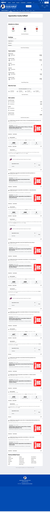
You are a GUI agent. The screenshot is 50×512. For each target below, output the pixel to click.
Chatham (26, 331)
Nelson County (21, 464)
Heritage (20, 456)
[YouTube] (41, 0)
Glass (9, 464)
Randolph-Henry (33, 458)
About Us (22, 496)
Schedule (14, 10)
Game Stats (10, 146)
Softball (9, 2)
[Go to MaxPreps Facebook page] (31, 494)
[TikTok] (39, 0)
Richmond (9, 43)
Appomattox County (14, 164)
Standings (23, 10)
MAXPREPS (3, 0)
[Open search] (40, 2)
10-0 (27, 153)
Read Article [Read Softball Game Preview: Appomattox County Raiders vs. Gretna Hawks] (10, 450)
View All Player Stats (25, 82)
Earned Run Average (11, 100)
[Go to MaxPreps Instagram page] (25, 494)
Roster (17, 10)
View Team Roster (25, 94)
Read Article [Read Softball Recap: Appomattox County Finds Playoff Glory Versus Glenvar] (10, 256)
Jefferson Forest (21, 458)
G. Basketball (29, 2)
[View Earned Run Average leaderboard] (33, 102)
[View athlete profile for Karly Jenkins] (25, 53)
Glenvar (39, 291)
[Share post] (41, 134)
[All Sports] (33, 2)
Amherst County (10, 458)
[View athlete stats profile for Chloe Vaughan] (16, 102)
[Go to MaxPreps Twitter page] (28, 494)
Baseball (17, 2)
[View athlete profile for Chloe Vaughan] (25, 72)
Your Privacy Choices (25, 500)
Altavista (9, 456)
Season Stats (14, 146)
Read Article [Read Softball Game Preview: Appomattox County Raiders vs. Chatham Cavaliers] (10, 388)
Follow (28, 6)
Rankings (27, 10)
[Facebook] (48, 0)
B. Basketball (23, 2)
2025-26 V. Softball (5, 10)
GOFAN (15, 0)
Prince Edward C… (34, 456)
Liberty (17, 153)
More (34, 10)
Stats (20, 10)
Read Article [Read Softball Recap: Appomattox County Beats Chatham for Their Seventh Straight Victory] (10, 325)
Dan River (26, 209)
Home (11, 10)
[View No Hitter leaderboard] (33, 108)
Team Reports (11, 125)
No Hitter (9, 106)
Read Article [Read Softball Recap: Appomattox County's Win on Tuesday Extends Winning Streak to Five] (10, 433)
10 (34, 163)
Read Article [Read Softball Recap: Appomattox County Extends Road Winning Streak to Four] (10, 371)
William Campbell (33, 462)
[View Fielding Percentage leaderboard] (33, 115)
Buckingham (10, 461)
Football (13, 2)
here (30, 88)
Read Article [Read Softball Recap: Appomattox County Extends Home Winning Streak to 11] (10, 186)
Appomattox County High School (25, 478)
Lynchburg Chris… (21, 461)
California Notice (28, 499)
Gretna (9, 407)
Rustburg (32, 459)
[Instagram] (44, 0)
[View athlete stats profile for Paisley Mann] (16, 104)
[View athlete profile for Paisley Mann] (25, 77)
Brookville (9, 459)
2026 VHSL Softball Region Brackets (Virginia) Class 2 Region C (20, 159)
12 (34, 233)
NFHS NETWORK (20, 0)
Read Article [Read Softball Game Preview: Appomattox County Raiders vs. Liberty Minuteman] (10, 203)
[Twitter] (46, 0)
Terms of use (21, 499)
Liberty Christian (21, 459)
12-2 (25, 222)
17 (34, 348)
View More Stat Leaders (25, 117)
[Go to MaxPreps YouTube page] (21, 494)
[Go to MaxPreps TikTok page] (18, 494)
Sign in (47, 2)
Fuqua (9, 462)
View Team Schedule (25, 34)
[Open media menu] (43, 2)
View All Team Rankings (25, 47)
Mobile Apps (27, 496)
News (31, 10)
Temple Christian (33, 461)
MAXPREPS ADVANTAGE (9, 0)
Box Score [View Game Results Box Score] (9, 169)
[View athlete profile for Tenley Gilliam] (24, 70)
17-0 (16, 344)
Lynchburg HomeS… (22, 462)
